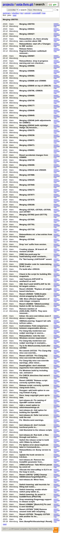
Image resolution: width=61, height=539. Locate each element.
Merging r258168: (27, 205)
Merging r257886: (27, 175)
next (14, 15)
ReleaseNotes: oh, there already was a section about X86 (33, 40)
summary (6, 13)
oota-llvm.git (24, 4)
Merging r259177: (27, 105)
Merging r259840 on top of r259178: (35, 86)
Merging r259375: (27, 130)
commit (27, 13)
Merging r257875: (27, 200)
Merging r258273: (27, 190)
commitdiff (36, 13)
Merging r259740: (27, 100)
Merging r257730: (27, 229)
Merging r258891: (27, 150)
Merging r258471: (27, 145)
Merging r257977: (27, 195)
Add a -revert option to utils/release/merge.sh (29, 406)
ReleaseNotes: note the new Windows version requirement (32, 337)
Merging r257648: (27, 239)
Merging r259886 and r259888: (32, 81)
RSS (56, 528)
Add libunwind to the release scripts (35, 430)
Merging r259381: (27, 76)
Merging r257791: (27, 224)
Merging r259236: (27, 135)
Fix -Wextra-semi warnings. (31, 420)
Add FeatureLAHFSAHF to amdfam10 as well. (31, 280)
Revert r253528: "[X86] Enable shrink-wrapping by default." (32, 295)
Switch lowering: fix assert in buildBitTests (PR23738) (32, 495)
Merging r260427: (27, 34)
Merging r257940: (27, 185)
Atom (55, 531)
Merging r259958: (27, 66)
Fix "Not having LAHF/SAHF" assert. (35, 259)
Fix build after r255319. (29, 269)
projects (8, 4)
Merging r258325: (27, 180)
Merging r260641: (27, 29)
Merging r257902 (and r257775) (33, 215)
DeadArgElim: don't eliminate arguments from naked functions (34, 366)
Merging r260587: (27, 56)
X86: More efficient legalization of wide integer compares (34, 300)
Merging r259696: (27, 71)
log (21, 13)
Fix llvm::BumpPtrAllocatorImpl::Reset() (35, 520)
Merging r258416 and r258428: (32, 170)
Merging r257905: (27, 219)
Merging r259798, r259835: (31, 91)
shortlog (15, 13)
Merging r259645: (27, 115)
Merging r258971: (27, 140)
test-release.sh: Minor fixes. (31, 479)
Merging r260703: (10, 19)
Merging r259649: (27, 110)
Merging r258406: (27, 165)
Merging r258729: (27, 160)
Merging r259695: (27, 95)
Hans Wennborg (13, 25)
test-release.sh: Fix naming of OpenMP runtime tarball (32, 401)
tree (43, 13)
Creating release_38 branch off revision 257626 (33, 250)
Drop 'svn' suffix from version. (33, 244)
